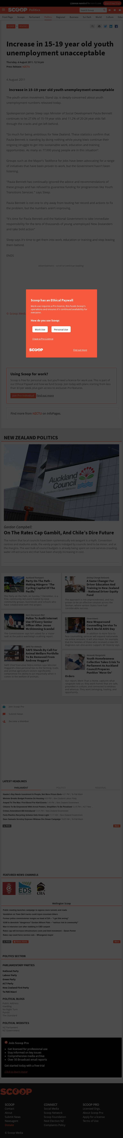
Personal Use (61, 329)
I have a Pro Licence (42, 338)
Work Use (40, 329)
